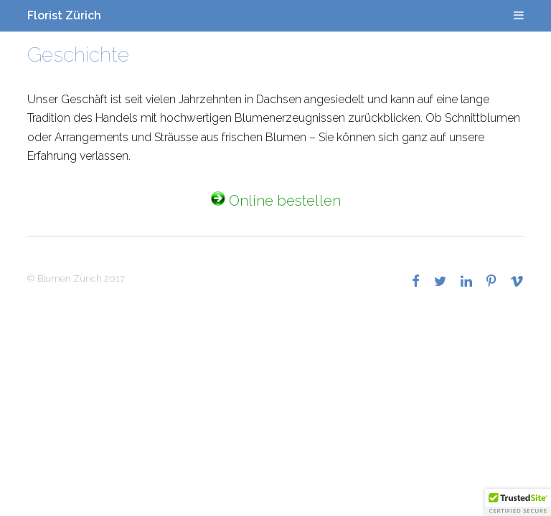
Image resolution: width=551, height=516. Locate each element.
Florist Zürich (64, 15)
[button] (518, 502)
